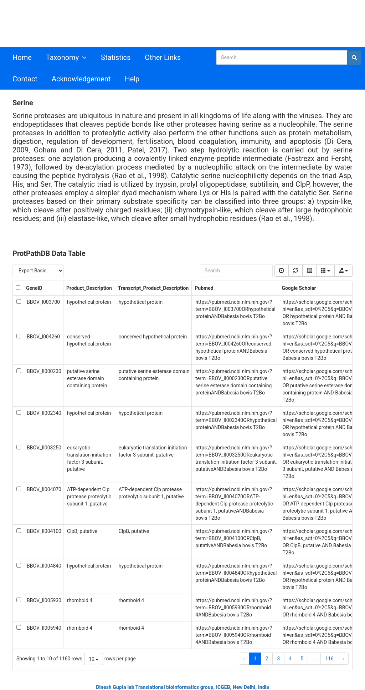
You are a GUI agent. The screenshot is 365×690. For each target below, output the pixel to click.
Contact (24, 79)
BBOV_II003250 (44, 447)
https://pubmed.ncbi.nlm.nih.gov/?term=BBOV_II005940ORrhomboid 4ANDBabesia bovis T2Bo (233, 635)
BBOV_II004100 (44, 531)
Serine (22, 103)
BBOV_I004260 (43, 336)
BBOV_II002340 (44, 413)
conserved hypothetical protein (153, 336)
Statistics (115, 57)
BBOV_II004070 (44, 489)
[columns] (325, 271)
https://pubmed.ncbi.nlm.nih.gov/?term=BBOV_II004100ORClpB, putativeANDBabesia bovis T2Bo (233, 538)
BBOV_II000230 (44, 371)
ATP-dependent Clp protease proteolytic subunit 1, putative (89, 497)
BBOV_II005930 (44, 600)
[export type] (343, 271)
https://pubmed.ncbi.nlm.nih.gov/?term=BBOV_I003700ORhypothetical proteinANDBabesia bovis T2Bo (235, 309)
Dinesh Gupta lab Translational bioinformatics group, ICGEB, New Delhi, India (182, 687)
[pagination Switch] (281, 271)
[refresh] (295, 271)
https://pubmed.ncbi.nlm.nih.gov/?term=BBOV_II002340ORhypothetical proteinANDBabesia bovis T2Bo (236, 420)
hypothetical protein (89, 302)
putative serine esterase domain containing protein (87, 378)
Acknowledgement (81, 79)
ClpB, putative (82, 531)
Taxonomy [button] (66, 57)
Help (132, 79)
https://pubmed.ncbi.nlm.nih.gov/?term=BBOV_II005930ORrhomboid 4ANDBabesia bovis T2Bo (233, 608)
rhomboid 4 (79, 600)
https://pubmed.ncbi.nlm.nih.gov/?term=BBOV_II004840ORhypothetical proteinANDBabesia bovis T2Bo (236, 573)
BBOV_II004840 (44, 566)
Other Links (163, 57)
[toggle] (309, 271)
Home (22, 57)
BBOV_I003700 (43, 302)
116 (329, 658)
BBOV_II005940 (44, 628)
